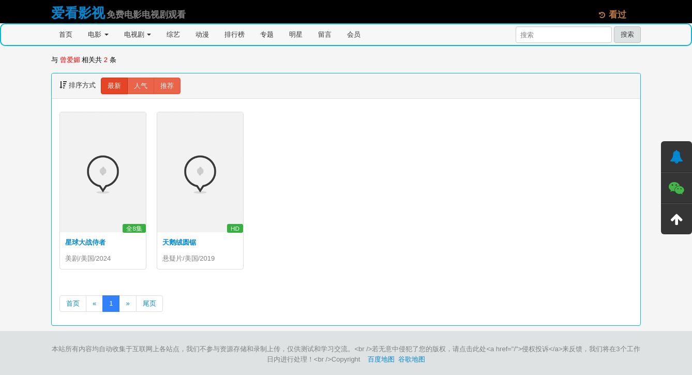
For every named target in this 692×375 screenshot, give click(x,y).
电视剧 (138, 34)
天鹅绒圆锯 (179, 242)
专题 (267, 34)
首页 (65, 34)
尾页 (149, 303)
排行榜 (234, 34)
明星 (296, 34)
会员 (353, 34)
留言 (325, 34)
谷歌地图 (411, 359)
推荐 (167, 85)
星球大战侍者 (85, 242)
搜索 (627, 34)
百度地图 (381, 359)
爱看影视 (78, 13)
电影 (98, 34)
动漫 (202, 34)
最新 (114, 85)
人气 (140, 85)
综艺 (173, 34)
